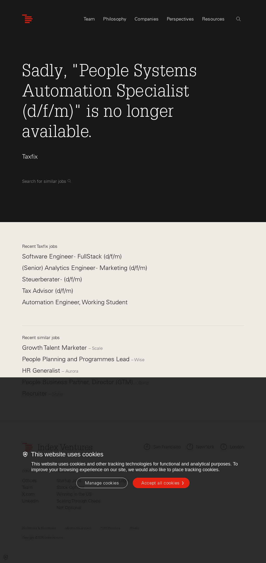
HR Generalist (42, 370)
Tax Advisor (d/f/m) (47, 290)
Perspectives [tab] (180, 20)
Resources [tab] (213, 20)
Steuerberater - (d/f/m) (52, 279)
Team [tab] (89, 20)
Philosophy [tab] (114, 20)
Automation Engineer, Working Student (75, 302)
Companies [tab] (146, 20)
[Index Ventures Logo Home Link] (27, 20)
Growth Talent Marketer (55, 347)
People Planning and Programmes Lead (76, 359)
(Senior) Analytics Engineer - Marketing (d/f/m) (84, 267)
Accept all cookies (160, 483)
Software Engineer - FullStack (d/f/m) (72, 256)
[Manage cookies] (102, 483)
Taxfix (30, 156)
